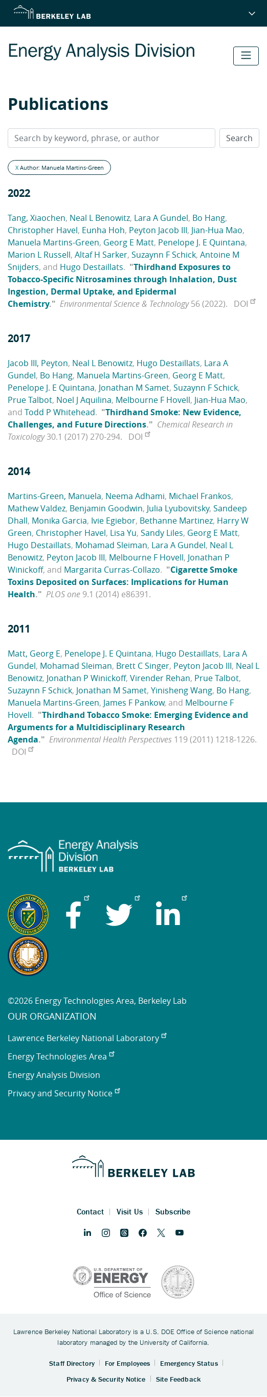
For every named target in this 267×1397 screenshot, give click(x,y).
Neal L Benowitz (100, 217)
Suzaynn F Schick (163, 254)
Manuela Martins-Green (53, 242)
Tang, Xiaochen (36, 217)
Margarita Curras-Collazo (112, 569)
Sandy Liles (162, 532)
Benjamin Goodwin (106, 508)
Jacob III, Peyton (38, 363)
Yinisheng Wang (181, 690)
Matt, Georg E (34, 653)
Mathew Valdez (36, 508)
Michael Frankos (200, 496)
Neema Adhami (135, 496)
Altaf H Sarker (101, 254)
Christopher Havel (43, 230)
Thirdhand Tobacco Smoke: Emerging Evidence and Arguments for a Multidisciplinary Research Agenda (128, 727)
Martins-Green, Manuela (54, 496)
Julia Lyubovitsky (178, 508)
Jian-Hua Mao (216, 230)
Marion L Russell (39, 254)
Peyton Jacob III (158, 230)
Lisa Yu (123, 532)
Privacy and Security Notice (64, 1093)
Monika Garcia (59, 520)
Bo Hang (208, 217)
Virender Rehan (160, 678)
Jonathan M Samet (134, 387)
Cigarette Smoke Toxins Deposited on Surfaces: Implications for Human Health (122, 582)
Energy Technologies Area (61, 1056)
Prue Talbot (30, 399)
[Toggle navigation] (246, 56)
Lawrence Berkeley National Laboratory (87, 1038)
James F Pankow (133, 702)
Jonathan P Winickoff (86, 678)
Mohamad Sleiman (111, 545)
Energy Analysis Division (54, 1074)
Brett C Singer (142, 665)
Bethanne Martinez (176, 520)
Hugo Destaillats (91, 267)
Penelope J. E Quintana (201, 242)
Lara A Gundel (161, 217)
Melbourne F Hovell (153, 399)
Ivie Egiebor (113, 520)
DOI (244, 303)
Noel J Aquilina (84, 399)
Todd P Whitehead (60, 412)
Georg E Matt (128, 242)
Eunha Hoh (103, 230)
